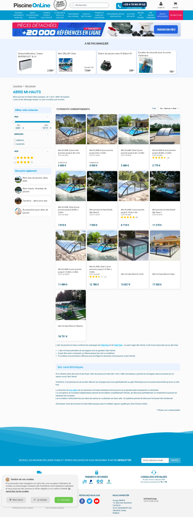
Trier (154, 108)
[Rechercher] (89, 5)
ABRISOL (20, 140)
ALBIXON (20, 144)
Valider (174, 460)
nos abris (73, 390)
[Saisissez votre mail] (155, 460)
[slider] (13, 121)
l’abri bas (105, 345)
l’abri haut (118, 345)
